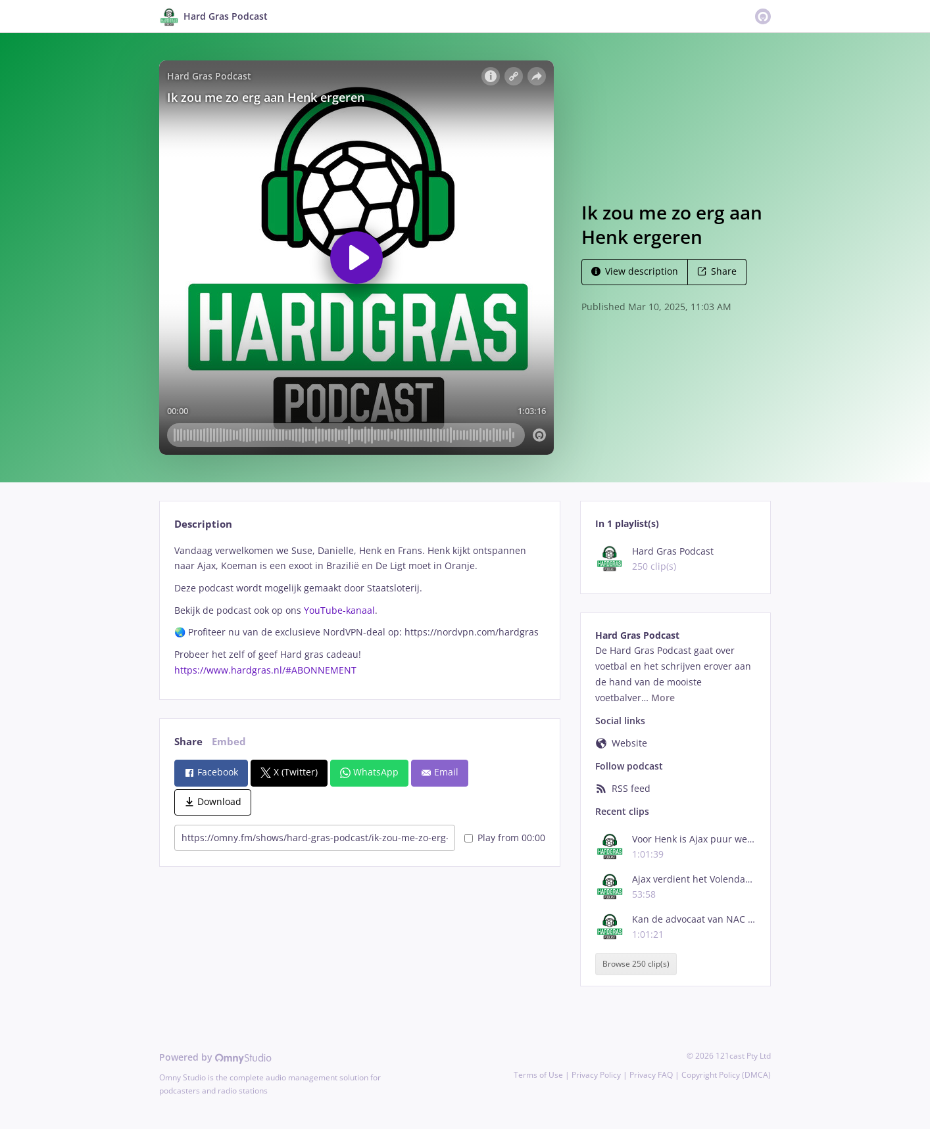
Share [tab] (188, 742)
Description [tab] (203, 524)
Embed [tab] (229, 742)
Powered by (215, 1057)
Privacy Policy (596, 1074)
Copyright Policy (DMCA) (726, 1074)
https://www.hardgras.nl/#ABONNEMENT (265, 670)
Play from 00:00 (504, 837)
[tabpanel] (359, 610)
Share (717, 271)
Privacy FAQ (651, 1074)
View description (634, 271)
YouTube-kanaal (339, 610)
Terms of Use (538, 1074)
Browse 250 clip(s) (636, 963)
